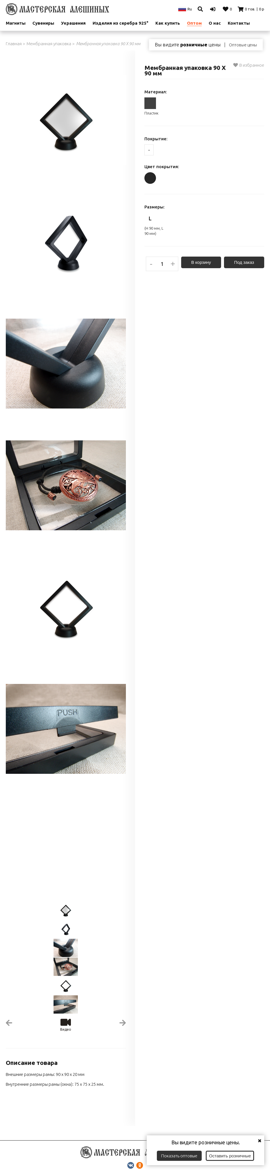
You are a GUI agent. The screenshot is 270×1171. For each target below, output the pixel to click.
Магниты (15, 23)
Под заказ (244, 262)
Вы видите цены (188, 44)
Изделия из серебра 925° (120, 23)
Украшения (73, 23)
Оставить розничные (230, 1155)
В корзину (201, 262)
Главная (14, 43)
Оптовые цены (243, 45)
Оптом (194, 23)
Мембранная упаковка (49, 43)
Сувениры (43, 23)
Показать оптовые (179, 1155)
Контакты (239, 23)
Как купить (167, 23)
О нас (215, 23)
